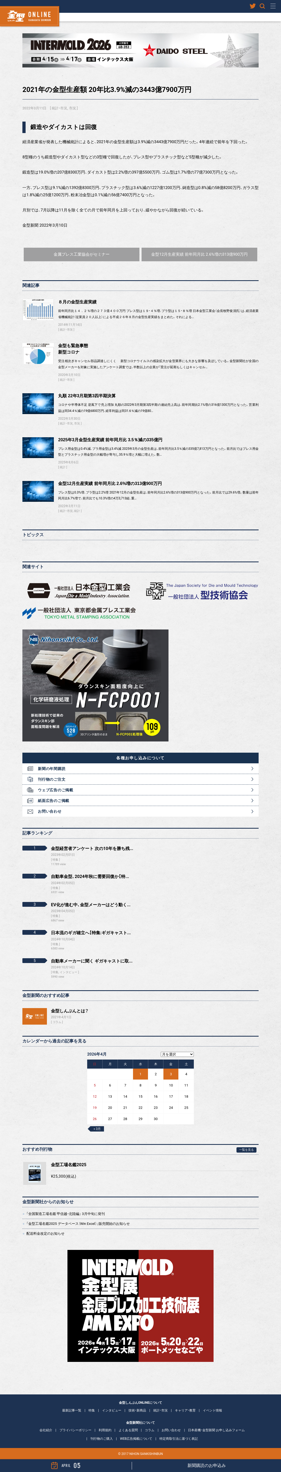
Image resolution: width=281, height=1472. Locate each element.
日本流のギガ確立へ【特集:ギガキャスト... (91, 932)
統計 (63, 467)
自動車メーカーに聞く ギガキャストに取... (92, 961)
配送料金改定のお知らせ (45, 1234)
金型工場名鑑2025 (68, 1164)
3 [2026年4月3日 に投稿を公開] (171, 1074)
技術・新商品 (137, 1410)
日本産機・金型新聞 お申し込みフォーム (216, 1430)
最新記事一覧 (71, 1410)
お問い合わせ (49, 811)
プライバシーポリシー (75, 1430)
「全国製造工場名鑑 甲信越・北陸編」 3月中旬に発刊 (65, 1214)
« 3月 (97, 1129)
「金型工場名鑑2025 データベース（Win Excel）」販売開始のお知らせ (78, 1224)
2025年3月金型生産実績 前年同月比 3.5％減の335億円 (110, 440)
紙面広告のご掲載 (53, 801)
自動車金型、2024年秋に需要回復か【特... (90, 876)
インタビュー (111, 1410)
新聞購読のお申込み (206, 1465)
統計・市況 (59, 108)
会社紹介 (45, 1430)
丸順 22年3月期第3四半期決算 (87, 396)
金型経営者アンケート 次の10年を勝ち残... (92, 848)
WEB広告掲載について (136, 1439)
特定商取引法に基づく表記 (178, 1439)
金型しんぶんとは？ (70, 1010)
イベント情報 (212, 1410)
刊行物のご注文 (51, 779)
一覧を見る (246, 1150)
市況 (72, 108)
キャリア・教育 (185, 1410)
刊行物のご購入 (101, 1439)
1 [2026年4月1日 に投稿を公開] (140, 1074)
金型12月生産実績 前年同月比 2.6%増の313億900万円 (110, 483)
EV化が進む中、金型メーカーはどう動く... (90, 904)
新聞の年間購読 (51, 769)
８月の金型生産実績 (77, 302)
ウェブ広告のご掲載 (55, 790)
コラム (57, 1022)
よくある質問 (128, 1430)
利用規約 (105, 1430)
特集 (92, 1410)
